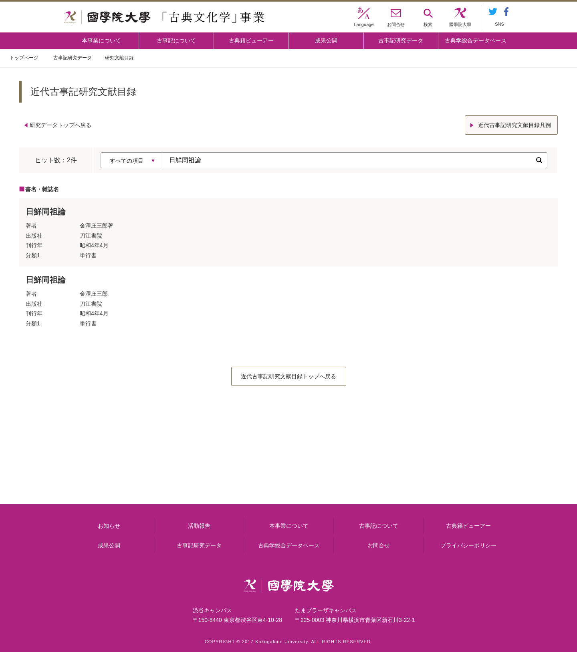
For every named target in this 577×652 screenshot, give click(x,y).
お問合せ (378, 545)
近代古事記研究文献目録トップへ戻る (288, 376)
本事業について (101, 40)
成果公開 (326, 40)
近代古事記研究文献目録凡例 (514, 125)
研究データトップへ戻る (60, 125)
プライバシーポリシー (468, 545)
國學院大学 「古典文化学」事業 (164, 17)
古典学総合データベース (475, 40)
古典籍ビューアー (251, 40)
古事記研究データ (400, 40)
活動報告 (199, 526)
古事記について (176, 40)
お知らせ (109, 526)
